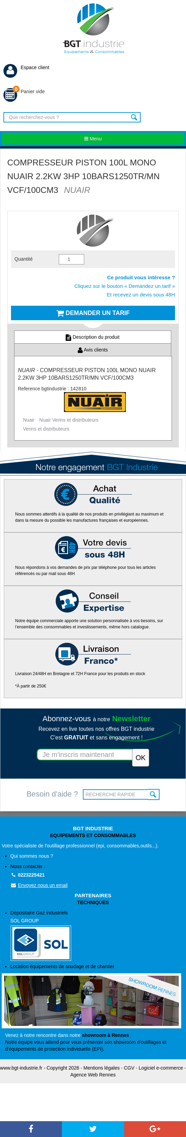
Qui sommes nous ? (31, 856)
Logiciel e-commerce (161, 1068)
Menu (93, 138)
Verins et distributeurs (46, 429)
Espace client (26, 67)
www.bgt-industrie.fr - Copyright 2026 (39, 1068)
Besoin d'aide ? (52, 794)
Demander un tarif (93, 313)
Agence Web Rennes (93, 1075)
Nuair (28, 420)
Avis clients (93, 350)
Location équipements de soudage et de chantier (62, 966)
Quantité (23, 259)
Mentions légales (102, 1068)
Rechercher (135, 117)
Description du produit (92, 337)
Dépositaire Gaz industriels (97, 935)
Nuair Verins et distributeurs (68, 420)
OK (153, 794)
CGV (129, 1068)
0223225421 (27, 875)
